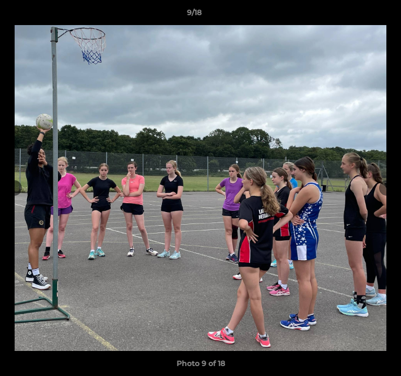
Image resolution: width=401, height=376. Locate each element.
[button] (363, 15)
